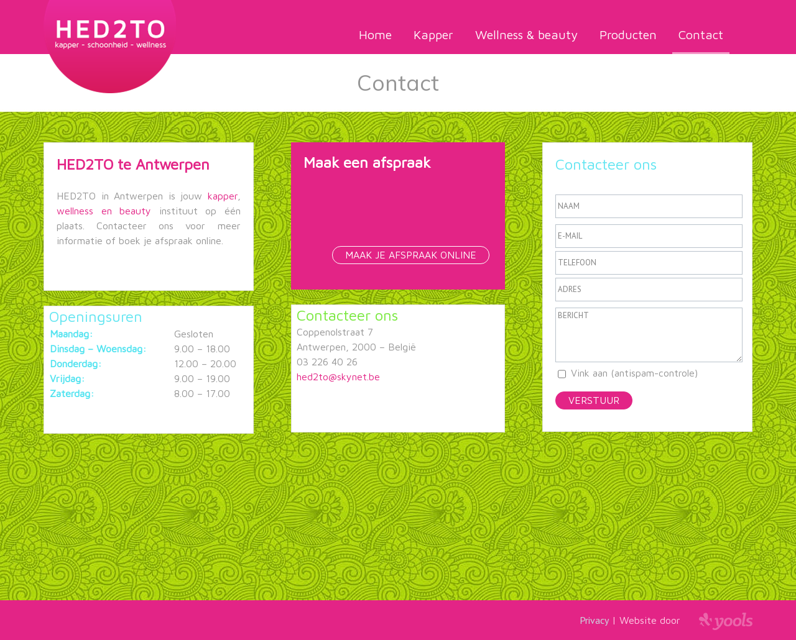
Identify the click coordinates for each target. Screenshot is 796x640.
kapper (223, 195)
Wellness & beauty (526, 34)
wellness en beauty (108, 210)
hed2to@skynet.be (338, 376)
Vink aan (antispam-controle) (634, 372)
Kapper (433, 34)
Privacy (594, 620)
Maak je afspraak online (410, 254)
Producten (628, 34)
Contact (700, 34)
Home (375, 34)
